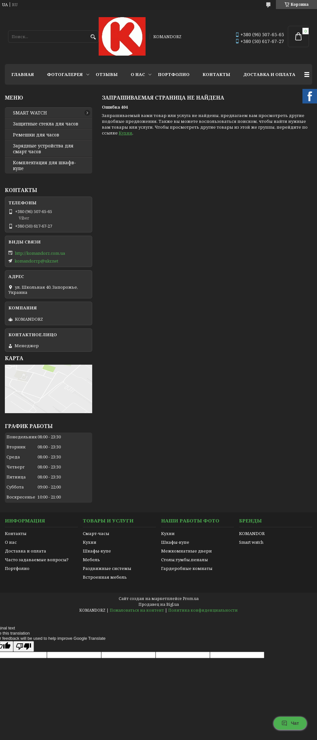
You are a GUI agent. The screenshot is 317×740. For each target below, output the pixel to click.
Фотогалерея (65, 74)
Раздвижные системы (107, 568)
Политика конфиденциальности (203, 610)
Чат (290, 723)
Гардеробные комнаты (187, 568)
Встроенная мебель (105, 577)
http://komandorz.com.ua (40, 253)
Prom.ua (191, 598)
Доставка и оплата (269, 74)
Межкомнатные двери (186, 551)
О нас (138, 74)
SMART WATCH (30, 113)
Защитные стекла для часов (45, 124)
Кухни (125, 133)
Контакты (216, 74)
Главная (22, 74)
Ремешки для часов (36, 135)
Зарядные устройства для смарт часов (43, 149)
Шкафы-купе (97, 551)
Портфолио (174, 74)
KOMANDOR (252, 533)
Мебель (91, 560)
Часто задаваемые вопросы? (37, 560)
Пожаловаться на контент (137, 610)
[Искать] (93, 37)
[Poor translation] (23, 646)
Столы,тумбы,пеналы (184, 560)
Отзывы (107, 74)
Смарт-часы (96, 533)
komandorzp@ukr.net (36, 260)
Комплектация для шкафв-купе (44, 165)
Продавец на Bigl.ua (158, 604)
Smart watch (251, 542)
